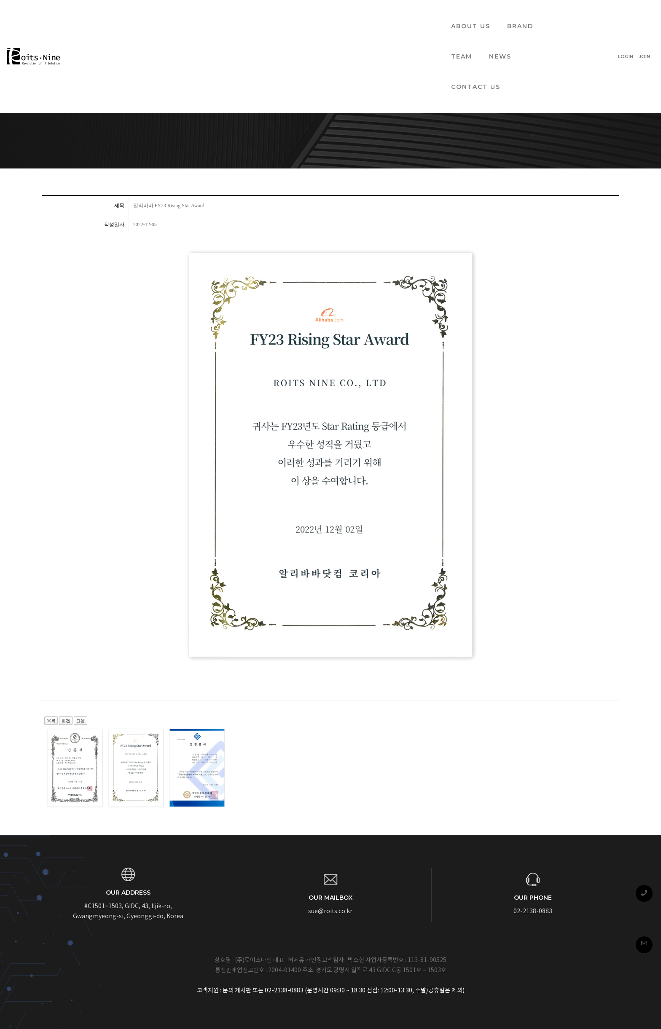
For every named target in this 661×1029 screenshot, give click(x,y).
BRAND (287, 15)
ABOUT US (237, 15)
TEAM (327, 15)
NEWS (366, 15)
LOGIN (605, 15)
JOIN (623, 15)
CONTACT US (418, 15)
